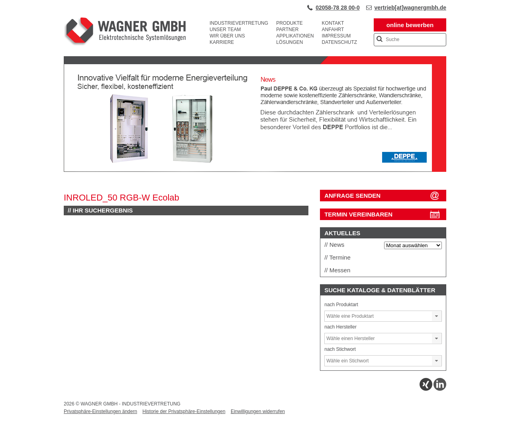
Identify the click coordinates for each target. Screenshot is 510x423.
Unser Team (225, 29)
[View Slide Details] (255, 170)
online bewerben (410, 25)
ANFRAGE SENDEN (352, 195)
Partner (287, 29)
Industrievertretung (239, 23)
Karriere (222, 42)
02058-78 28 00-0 (338, 7)
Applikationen (295, 36)
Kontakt (333, 23)
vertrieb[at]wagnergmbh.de (410, 7)
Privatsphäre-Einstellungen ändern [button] (100, 411)
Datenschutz (339, 42)
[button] (436, 316)
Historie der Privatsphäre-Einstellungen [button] (183, 411)
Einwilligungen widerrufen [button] (258, 411)
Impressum (336, 36)
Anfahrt (333, 29)
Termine (339, 257)
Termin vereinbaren (358, 214)
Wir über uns (227, 36)
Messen (340, 270)
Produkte (289, 23)
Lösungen (289, 42)
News (337, 244)
